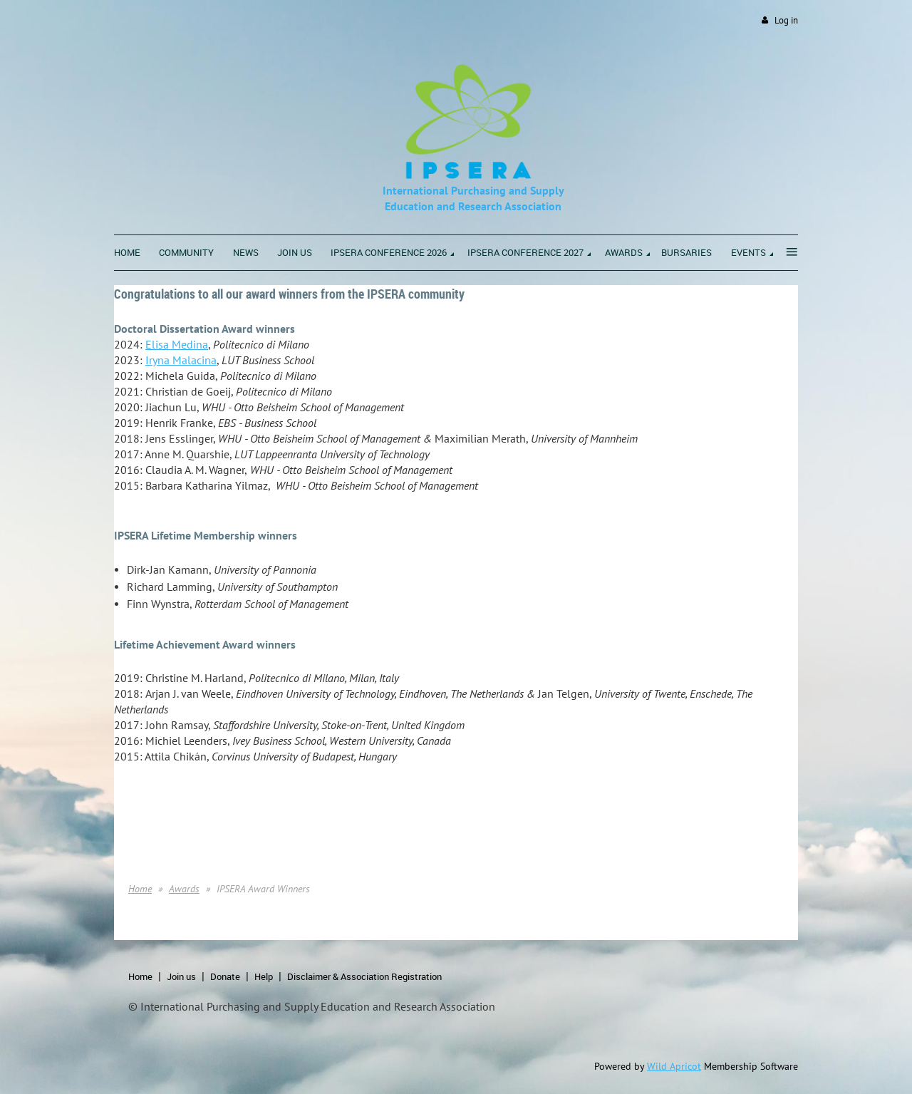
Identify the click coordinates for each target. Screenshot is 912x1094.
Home (140, 888)
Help (263, 976)
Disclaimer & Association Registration (364, 976)
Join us (181, 976)
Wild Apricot (674, 1066)
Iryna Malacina (181, 360)
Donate (225, 976)
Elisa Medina (176, 344)
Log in (786, 20)
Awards (184, 888)
